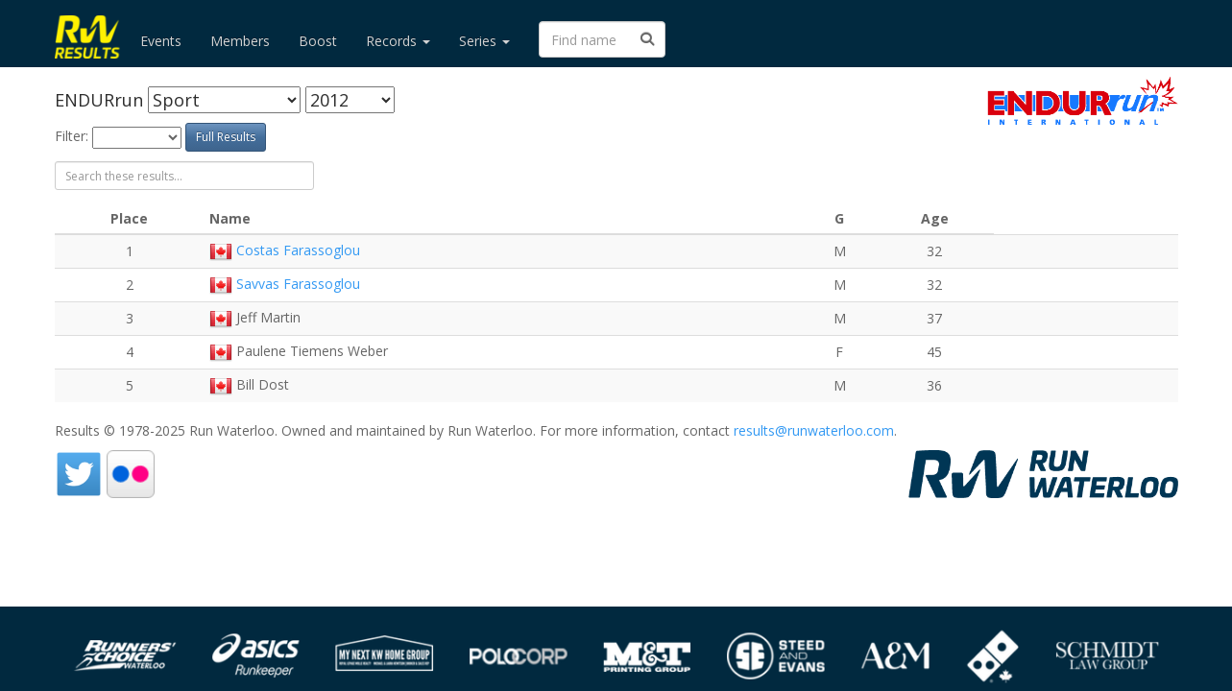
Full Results (225, 137)
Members (240, 41)
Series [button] (484, 41)
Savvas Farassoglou (298, 283)
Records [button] (398, 41)
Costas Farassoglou (298, 250)
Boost (318, 41)
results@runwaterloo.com (814, 430)
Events (160, 41)
